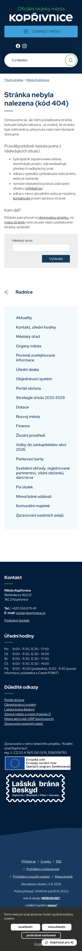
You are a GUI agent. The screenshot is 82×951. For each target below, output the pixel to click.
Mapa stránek (64, 876)
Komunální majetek (33, 505)
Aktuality (24, 317)
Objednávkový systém (20, 705)
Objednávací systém (34, 378)
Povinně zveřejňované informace (35, 357)
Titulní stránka (13, 80)
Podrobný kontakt (16, 620)
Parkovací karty (30, 458)
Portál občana (28, 388)
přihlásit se (34, 188)
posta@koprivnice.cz (30, 613)
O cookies (41, 944)
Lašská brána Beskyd (19, 709)
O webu (46, 861)
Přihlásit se (28, 861)
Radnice (18, 294)
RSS (58, 861)
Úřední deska (27, 369)
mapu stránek (14, 222)
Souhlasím (25, 927)
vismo (52, 905)
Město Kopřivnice (37, 80)
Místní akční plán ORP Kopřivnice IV (29, 719)
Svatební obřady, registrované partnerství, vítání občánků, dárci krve (43, 473)
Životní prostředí (30, 435)
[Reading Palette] (59, 942)
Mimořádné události (33, 496)
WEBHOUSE (51, 898)
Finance (23, 425)
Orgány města (28, 345)
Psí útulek (24, 486)
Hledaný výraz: (22, 240)
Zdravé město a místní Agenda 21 (27, 714)
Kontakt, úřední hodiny (36, 327)
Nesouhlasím (57, 927)
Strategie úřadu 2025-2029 (40, 397)
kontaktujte (21, 198)
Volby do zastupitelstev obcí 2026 (41, 447)
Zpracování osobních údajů (40, 515)
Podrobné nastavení (41, 935)
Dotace (22, 407)
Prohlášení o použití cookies (31, 876)
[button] (41, 31)
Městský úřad (28, 336)
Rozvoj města (28, 416)
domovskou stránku (53, 217)
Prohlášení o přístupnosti (42, 869)
